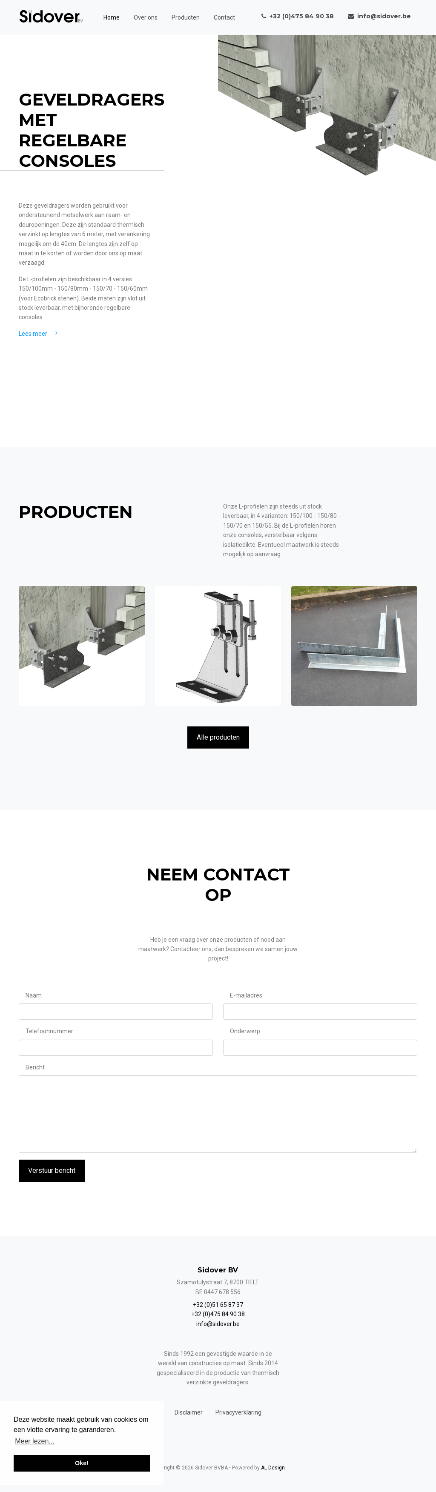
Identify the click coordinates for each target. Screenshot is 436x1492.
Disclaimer (189, 1412)
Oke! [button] (82, 1463)
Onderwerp (245, 1031)
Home (111, 17)
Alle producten (218, 737)
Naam (34, 995)
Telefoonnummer (49, 1031)
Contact (224, 17)
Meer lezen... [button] (34, 1441)
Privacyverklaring (238, 1412)
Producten (186, 17)
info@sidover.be (218, 1324)
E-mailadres (246, 995)
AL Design (273, 1468)
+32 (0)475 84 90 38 (218, 1314)
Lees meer (39, 333)
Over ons (146, 17)
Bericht (35, 1067)
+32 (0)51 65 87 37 (218, 1304)
